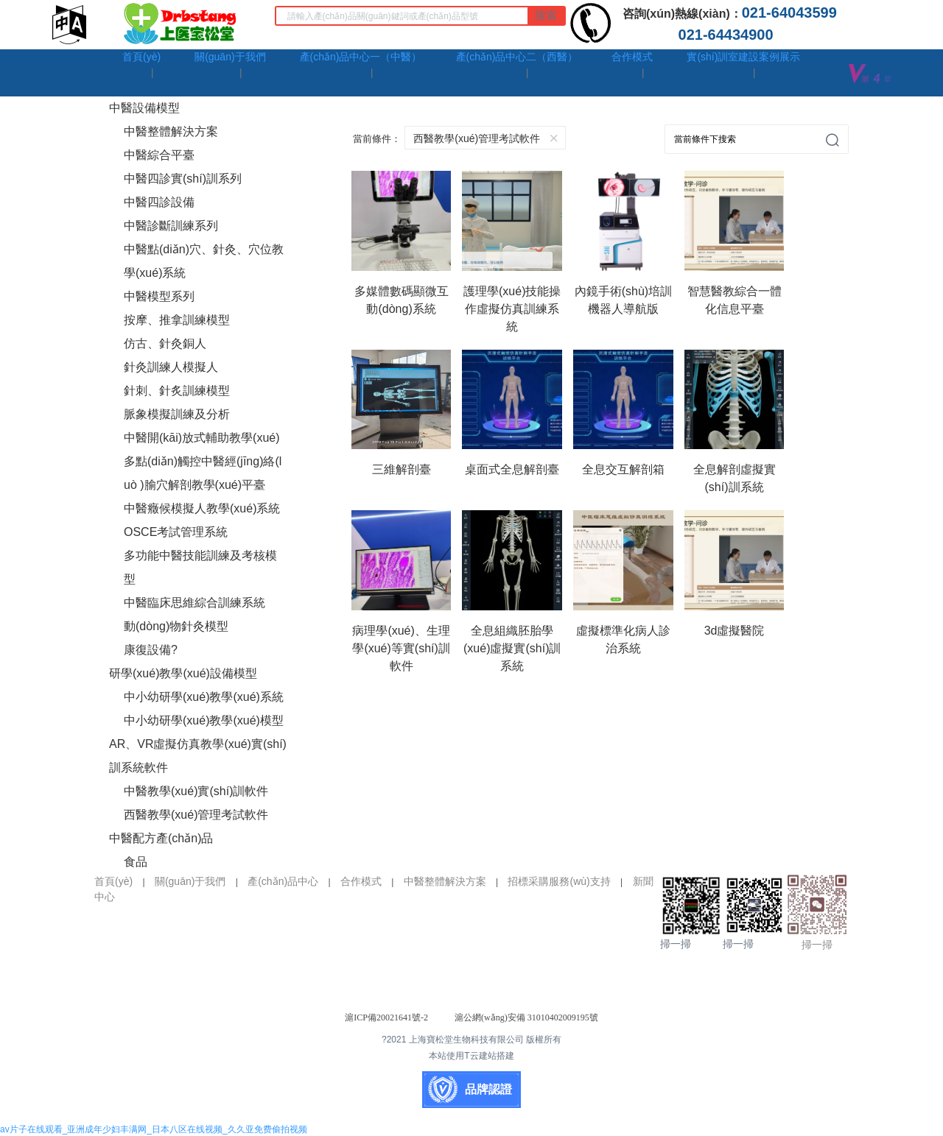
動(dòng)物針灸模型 (176, 626)
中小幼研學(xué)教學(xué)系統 (204, 697)
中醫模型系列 (159, 296)
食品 (135, 861)
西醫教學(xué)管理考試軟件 (196, 814)
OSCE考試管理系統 (176, 532)
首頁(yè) (113, 881)
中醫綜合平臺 (159, 155)
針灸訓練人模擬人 (171, 367)
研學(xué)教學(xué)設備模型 (183, 673)
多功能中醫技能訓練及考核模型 (200, 567)
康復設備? (151, 649)
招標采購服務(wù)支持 (559, 881)
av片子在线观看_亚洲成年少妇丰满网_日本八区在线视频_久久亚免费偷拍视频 (153, 1129)
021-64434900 (730, 35)
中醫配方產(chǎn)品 (161, 838)
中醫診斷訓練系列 (171, 225)
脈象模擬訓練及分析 (177, 414)
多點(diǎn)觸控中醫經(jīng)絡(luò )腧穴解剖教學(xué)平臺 (202, 473)
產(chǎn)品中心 (283, 881)
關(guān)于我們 (190, 881)
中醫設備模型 (144, 108)
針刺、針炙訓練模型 (177, 390)
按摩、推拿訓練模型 (177, 320)
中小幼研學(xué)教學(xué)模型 (204, 720)
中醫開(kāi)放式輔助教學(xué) (202, 437)
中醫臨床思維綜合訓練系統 (194, 602)
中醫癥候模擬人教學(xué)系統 (202, 508)
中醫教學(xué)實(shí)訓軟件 (196, 791)
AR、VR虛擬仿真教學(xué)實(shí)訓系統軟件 (198, 756)
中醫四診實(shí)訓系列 (183, 178)
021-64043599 (793, 12)
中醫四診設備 (159, 202)
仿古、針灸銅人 (165, 343)
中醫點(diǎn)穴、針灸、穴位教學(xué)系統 (204, 261)
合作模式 (361, 881)
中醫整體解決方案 (171, 131)
